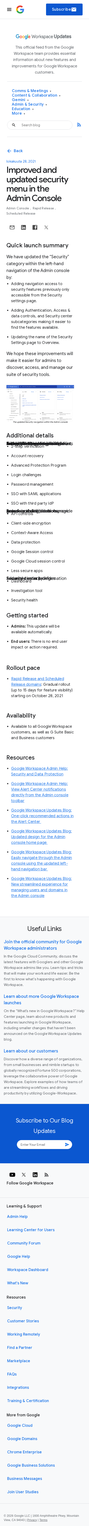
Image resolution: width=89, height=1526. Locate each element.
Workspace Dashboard (27, 1270)
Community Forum (23, 1243)
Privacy (32, 1520)
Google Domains (22, 1439)
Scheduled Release (20, 213)
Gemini (20, 100)
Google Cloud (20, 1425)
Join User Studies (22, 1492)
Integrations (18, 1387)
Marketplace (18, 1361)
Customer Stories (23, 1321)
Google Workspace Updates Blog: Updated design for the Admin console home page (41, 837)
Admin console (18, 208)
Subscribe (64, 9)
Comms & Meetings (32, 91)
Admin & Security (29, 104)
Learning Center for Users (31, 1230)
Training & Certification (28, 1401)
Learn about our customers (31, 1051)
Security (14, 1307)
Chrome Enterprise (24, 1452)
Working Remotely (23, 1334)
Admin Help (17, 1216)
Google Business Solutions (31, 1465)
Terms (43, 1520)
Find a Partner (19, 1347)
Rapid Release (44, 208)
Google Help (18, 1256)
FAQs (12, 1374)
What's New (17, 1283)
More (18, 113)
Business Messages (24, 1478)
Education (23, 109)
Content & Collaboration (36, 95)
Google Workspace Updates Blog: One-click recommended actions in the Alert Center (42, 816)
